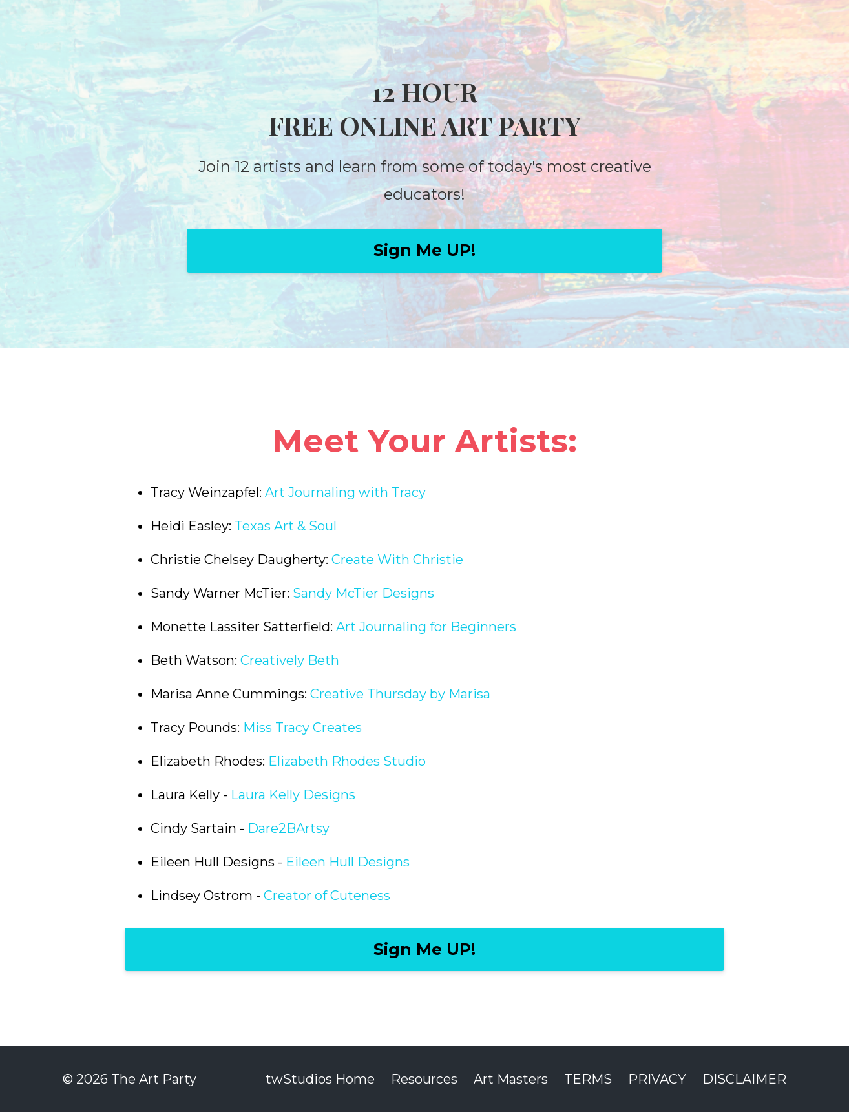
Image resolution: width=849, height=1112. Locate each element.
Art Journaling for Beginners (426, 627)
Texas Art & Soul (286, 526)
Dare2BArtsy (288, 828)
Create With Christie (398, 559)
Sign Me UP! (424, 250)
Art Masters (511, 1079)
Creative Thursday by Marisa (400, 694)
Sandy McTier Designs (363, 593)
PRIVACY (657, 1079)
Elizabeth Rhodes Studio (347, 761)
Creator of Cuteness (327, 895)
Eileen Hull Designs (349, 862)
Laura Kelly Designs (293, 795)
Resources (424, 1079)
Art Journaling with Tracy (345, 492)
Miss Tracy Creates (302, 727)
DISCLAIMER (744, 1079)
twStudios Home (320, 1079)
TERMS (588, 1079)
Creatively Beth (289, 660)
